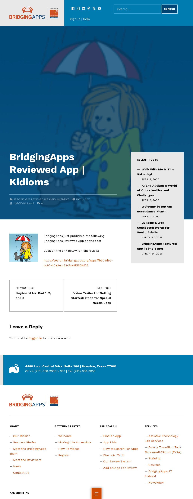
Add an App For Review (120, 468)
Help (86, 19)
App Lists (110, 442)
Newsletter (156, 482)
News (17, 466)
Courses (154, 465)
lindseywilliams (24, 203)
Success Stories (24, 442)
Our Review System (117, 461)
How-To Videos (68, 449)
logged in (35, 338)
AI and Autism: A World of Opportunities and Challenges (157, 190)
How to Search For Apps (120, 449)
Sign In (75, 19)
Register (64, 455)
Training (154, 458)
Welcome (65, 436)
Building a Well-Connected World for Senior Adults (153, 227)
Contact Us (21, 472)
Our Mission (21, 436)
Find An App (112, 436)
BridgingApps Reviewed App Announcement (41, 199)
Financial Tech (113, 455)
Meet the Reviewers (27, 460)
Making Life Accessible (74, 442)
